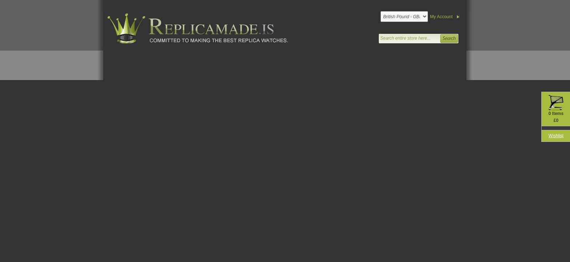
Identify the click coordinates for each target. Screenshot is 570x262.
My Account (441, 16)
